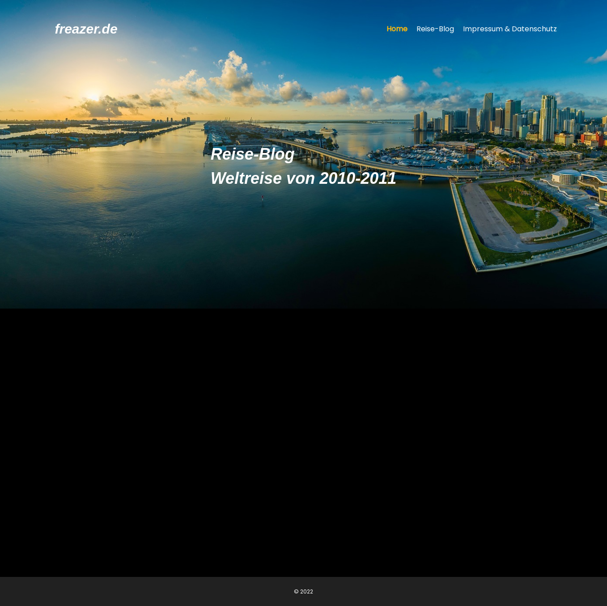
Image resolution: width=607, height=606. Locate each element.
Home (396, 29)
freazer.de (86, 28)
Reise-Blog (435, 29)
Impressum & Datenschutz (510, 29)
